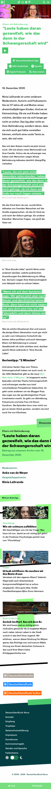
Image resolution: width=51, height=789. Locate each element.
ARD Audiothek (18, 66)
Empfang (10, 721)
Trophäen (10, 726)
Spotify (36, 66)
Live (13, 785)
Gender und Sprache (16, 748)
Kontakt (9, 717)
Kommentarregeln (14, 743)
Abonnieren (36, 71)
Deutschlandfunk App (25, 60)
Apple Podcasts (16, 71)
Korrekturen (11, 739)
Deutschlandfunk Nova (17, 712)
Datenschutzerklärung (16, 730)
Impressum (11, 735)
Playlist (38, 785)
